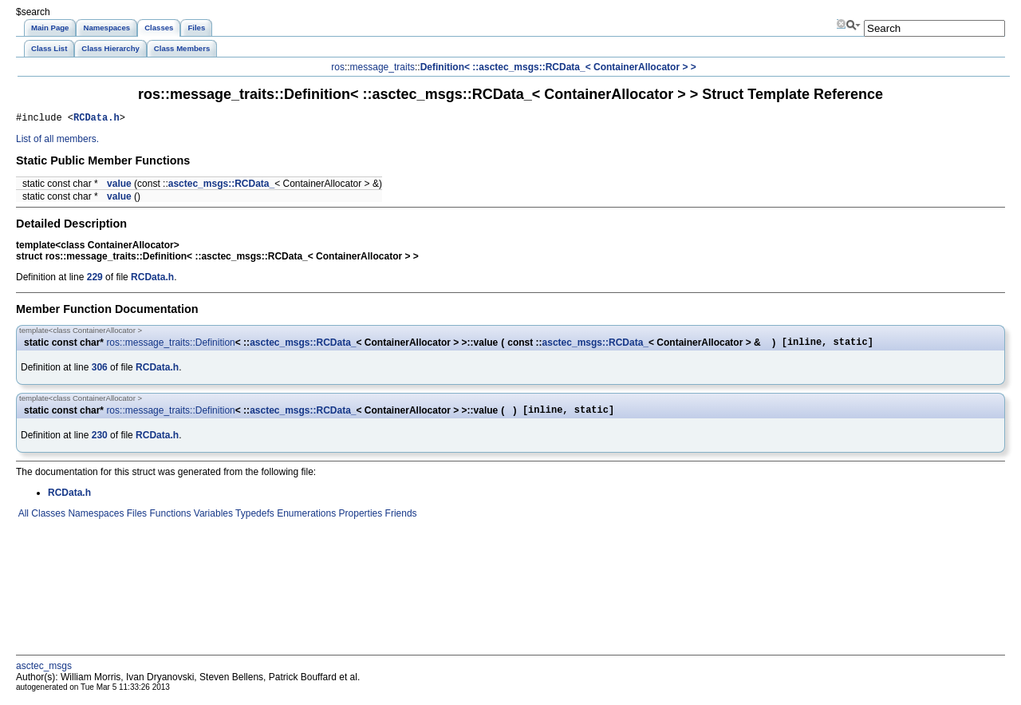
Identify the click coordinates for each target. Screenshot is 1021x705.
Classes (47, 520)
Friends (399, 520)
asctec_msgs (44, 673)
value (119, 186)
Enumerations (305, 520)
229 (95, 279)
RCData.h (96, 119)
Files (135, 520)
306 (100, 372)
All (22, 520)
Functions (169, 520)
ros (338, 67)
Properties (359, 520)
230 (100, 442)
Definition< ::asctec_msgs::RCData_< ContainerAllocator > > (558, 67)
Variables (211, 520)
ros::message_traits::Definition (170, 345)
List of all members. (57, 141)
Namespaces (94, 520)
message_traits (382, 67)
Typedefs (253, 520)
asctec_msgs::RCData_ (221, 186)
